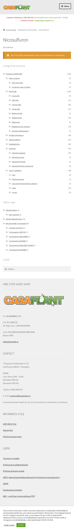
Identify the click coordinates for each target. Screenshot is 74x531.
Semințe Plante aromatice (22, 166)
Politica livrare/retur (12, 436)
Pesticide (12, 91)
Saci (13, 175)
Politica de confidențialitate (15, 464)
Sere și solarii (14, 78)
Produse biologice (16, 135)
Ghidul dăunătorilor (14, 219)
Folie (14, 188)
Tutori (14, 192)
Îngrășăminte (14, 144)
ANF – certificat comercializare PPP (19, 496)
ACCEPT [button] (21, 525)
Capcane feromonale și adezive (24, 183)
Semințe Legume (18, 153)
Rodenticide (17, 118)
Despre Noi (8, 430)
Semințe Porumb (18, 162)
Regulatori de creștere (21, 126)
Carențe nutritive (16, 228)
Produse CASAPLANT (14, 74)
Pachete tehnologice (20, 131)
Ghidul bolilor (11, 210)
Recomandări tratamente (16, 223)
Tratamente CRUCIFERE (18, 236)
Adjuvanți (16, 122)
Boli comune (14, 214)
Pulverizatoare (18, 179)
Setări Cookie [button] (9, 525)
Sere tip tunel (17, 83)
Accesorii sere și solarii (21, 87)
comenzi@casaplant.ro (43, 20)
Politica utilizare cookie (13, 471)
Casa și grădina (15, 170)
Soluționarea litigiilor (12, 490)
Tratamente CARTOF (17, 232)
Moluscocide (17, 113)
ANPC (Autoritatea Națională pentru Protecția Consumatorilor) (31, 477)
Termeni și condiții (11, 458)
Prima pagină (11, 30)
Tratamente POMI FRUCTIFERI (21, 245)
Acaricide (15, 96)
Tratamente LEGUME (17, 241)
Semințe (12, 148)
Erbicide (15, 100)
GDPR (5, 483)
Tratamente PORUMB (17, 250)
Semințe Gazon (18, 157)
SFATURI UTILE (9, 424)
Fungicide (16, 109)
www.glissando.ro (11, 341)
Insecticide (16, 104)
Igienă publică (14, 140)
